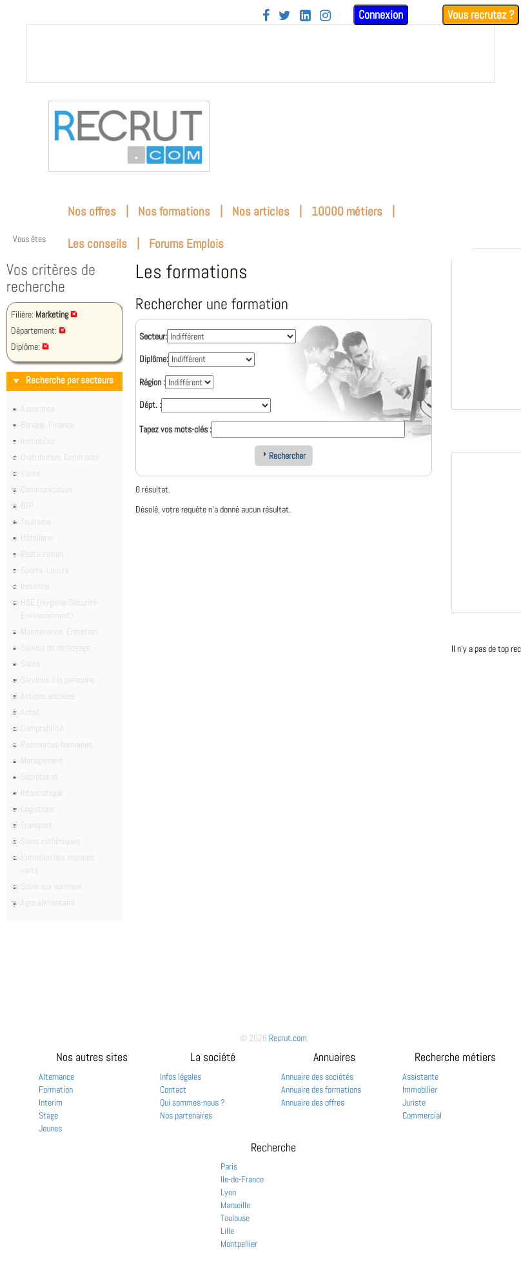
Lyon (228, 1192)
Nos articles (261, 211)
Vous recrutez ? (480, 14)
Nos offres (92, 211)
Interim (51, 1102)
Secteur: (153, 336)
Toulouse (235, 1218)
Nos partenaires (186, 1115)
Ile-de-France (242, 1179)
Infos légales (180, 1076)
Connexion (381, 14)
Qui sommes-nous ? (192, 1102)
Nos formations (174, 211)
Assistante (420, 1076)
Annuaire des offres (312, 1102)
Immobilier (419, 1089)
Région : (152, 382)
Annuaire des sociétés (317, 1076)
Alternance (56, 1076)
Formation (56, 1089)
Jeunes (50, 1128)
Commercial (422, 1115)
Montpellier (239, 1244)
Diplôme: (153, 359)
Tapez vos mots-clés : (175, 429)
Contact (173, 1089)
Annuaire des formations (321, 1089)
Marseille (235, 1205)
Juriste (414, 1102)
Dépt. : (150, 404)
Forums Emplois (186, 244)
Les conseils (97, 244)
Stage (48, 1115)
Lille (227, 1231)
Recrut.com (288, 1038)
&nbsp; (260, 54)
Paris (229, 1166)
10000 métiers (346, 211)
